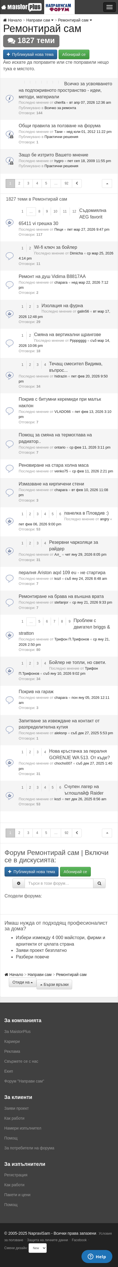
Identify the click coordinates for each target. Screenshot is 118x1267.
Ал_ (57, 554)
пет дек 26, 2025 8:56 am (85, 799)
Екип (8, 1071)
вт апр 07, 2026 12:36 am (90, 102)
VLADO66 (62, 411)
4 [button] (37, 183)
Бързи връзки (54, 984)
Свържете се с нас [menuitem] (21, 1061)
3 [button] (28, 183)
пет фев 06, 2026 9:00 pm (40, 524)
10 (55, 211)
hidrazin (60, 376)
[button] (107, 183)
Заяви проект (16, 1108)
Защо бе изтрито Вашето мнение (53, 154)
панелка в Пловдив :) (86, 513)
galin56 (83, 311)
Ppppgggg (78, 340)
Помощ (11, 1138)
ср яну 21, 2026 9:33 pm (92, 602)
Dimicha (76, 253)
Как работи (14, 1118)
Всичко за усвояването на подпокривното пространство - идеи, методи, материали (65, 90)
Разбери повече (32, 956)
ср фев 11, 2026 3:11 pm (90, 447)
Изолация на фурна (62, 305)
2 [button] (19, 183)
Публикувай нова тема (30, 54)
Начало (12, 20)
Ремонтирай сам (75, 20)
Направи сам (40, 20)
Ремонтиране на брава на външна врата (61, 596)
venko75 (61, 471)
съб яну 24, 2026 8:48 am (86, 578)
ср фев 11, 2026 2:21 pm (92, 471)
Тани (58, 132)
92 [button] (66, 183)
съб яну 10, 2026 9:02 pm (64, 673)
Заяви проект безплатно (41, 950)
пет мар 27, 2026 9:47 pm (88, 229)
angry (104, 519)
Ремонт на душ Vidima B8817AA (52, 276)
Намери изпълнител (22, 1128)
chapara (60, 282)
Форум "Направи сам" (24, 1081)
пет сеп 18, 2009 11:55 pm (89, 161)
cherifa (59, 102)
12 (74, 211)
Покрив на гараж (36, 691)
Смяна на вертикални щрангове (67, 334)
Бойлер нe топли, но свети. (77, 662)
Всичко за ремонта (60, 108)
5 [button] (46, 183)
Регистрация (15, 1175)
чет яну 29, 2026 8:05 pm (85, 554)
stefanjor (61, 602)
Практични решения (61, 137)
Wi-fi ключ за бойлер (55, 247)
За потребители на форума (29, 1148)
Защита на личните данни (47, 1240)
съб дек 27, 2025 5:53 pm (92, 733)
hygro (58, 161)
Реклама (12, 1051)
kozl (57, 578)
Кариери (12, 1041)
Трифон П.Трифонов (71, 639)
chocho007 (63, 763)
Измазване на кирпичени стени (51, 483)
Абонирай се (74, 54)
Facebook (79, 1240)
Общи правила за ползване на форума (59, 125)
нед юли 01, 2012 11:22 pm (88, 132)
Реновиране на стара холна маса (54, 465)
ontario (59, 447)
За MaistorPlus (17, 1031)
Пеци (58, 229)
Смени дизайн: (16, 1248)
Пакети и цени (17, 1194)
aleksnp (60, 733)
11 (64, 211)
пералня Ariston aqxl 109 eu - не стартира (62, 572)
